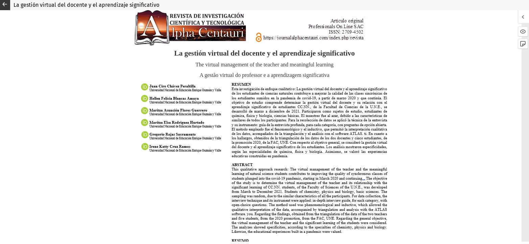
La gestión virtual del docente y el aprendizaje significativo (86, 5)
